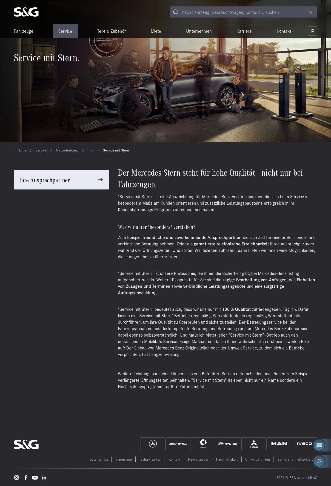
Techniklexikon (150, 459)
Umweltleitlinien (257, 459)
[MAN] (279, 443)
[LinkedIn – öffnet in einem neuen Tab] (44, 477)
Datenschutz (98, 459)
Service (65, 31)
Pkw (91, 150)
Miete (156, 31)
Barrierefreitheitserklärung (297, 459)
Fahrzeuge (23, 31)
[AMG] (178, 443)
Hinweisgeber (198, 459)
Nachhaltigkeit (227, 459)
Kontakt (284, 31)
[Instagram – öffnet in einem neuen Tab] (16, 477)
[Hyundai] (228, 443)
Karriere (244, 31)
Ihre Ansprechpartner (44, 179)
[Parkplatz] (312, 31)
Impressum (123, 459)
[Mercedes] (153, 443)
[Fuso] (254, 443)
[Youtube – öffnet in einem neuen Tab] (35, 477)
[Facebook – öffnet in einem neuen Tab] (26, 477)
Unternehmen (199, 31)
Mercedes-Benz (67, 150)
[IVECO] (304, 443)
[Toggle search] (175, 12)
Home (21, 150)
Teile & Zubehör (111, 31)
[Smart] (203, 443)
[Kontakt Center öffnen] (322, 445)
